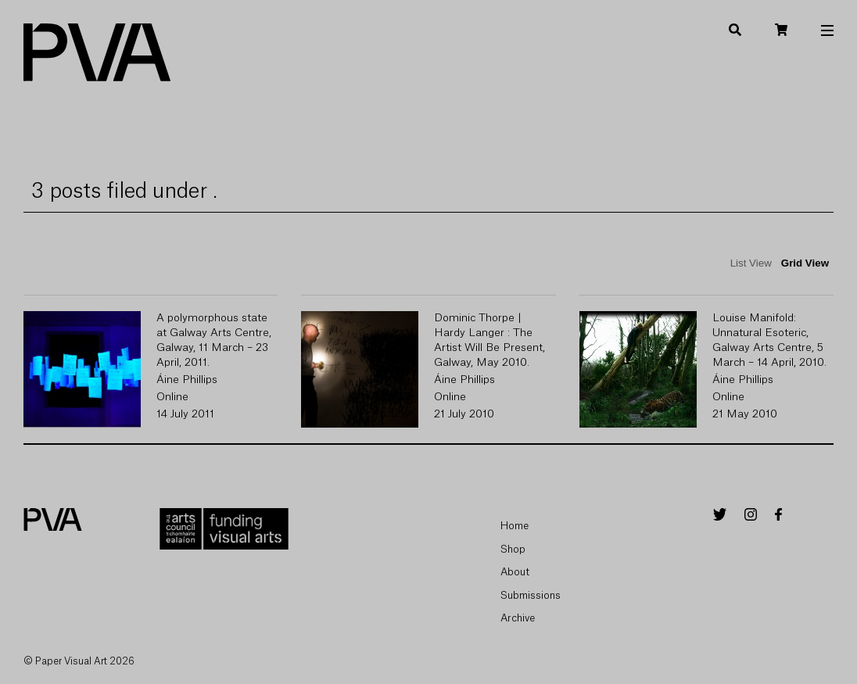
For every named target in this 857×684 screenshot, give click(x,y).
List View (751, 263)
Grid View (805, 263)
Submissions (530, 595)
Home (514, 526)
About (514, 572)
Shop (512, 549)
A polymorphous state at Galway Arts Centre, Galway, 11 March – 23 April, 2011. (213, 340)
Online (172, 397)
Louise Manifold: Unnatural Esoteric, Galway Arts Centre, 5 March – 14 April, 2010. (769, 340)
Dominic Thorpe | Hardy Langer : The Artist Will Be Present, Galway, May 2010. (489, 340)
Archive (517, 618)
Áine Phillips (186, 379)
